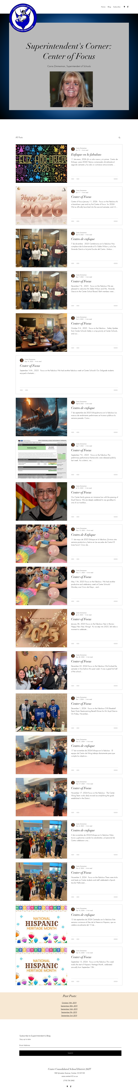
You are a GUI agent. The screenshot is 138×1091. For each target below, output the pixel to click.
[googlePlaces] (124, 7)
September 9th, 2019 (69, 1012)
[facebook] (128, 7)
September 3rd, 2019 (69, 1015)
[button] (119, 138)
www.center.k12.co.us (70, 1076)
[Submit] (70, 1053)
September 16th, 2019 (69, 1009)
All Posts (19, 137)
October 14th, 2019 (69, 1003)
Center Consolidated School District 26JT (69, 1069)
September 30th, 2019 (69, 1006)
